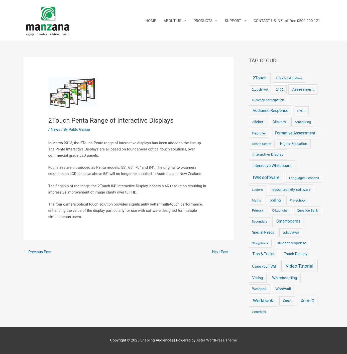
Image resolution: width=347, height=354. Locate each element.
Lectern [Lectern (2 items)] (257, 190)
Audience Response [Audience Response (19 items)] (270, 110)
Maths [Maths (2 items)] (256, 200)
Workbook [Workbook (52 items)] (263, 300)
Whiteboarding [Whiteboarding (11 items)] (284, 278)
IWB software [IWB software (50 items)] (266, 177)
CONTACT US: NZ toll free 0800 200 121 (287, 21)
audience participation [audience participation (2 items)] (268, 100)
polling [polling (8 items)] (275, 200)
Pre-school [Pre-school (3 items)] (298, 200)
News (55, 129)
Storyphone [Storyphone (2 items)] (260, 243)
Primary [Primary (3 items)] (258, 210)
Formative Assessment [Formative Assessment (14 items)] (295, 133)
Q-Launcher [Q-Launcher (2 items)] (280, 210)
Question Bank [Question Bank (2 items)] (307, 210)
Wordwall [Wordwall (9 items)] (283, 289)
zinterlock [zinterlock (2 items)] (259, 312)
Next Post (222, 252)
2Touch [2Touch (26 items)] (260, 77)
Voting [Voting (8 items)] (257, 278)
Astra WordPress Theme (216, 340)
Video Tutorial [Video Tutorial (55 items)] (299, 266)
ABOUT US (172, 21)
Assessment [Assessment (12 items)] (303, 89)
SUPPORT (233, 21)
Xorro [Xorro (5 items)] (287, 301)
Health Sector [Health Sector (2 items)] (261, 144)
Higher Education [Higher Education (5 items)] (293, 144)
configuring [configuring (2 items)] (303, 122)
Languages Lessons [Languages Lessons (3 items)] (304, 178)
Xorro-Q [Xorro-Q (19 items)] (307, 300)
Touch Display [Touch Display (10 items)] (295, 254)
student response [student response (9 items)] (291, 243)
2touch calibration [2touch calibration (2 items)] (289, 78)
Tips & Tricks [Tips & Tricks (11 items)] (263, 254)
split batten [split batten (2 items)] (291, 232)
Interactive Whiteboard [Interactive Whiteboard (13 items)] (272, 165)
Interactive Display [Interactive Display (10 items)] (267, 154)
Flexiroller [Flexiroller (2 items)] (259, 133)
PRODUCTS (202, 21)
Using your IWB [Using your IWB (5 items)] (264, 266)
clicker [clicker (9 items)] (257, 122)
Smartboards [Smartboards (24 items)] (288, 221)
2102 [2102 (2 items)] (279, 89)
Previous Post (38, 252)
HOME (150, 21)
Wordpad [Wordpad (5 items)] (259, 289)
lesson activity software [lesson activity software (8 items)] (290, 189)
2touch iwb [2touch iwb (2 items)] (260, 89)
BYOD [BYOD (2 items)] (301, 111)
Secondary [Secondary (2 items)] (259, 221)
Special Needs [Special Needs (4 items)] (263, 232)
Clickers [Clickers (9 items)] (279, 122)
